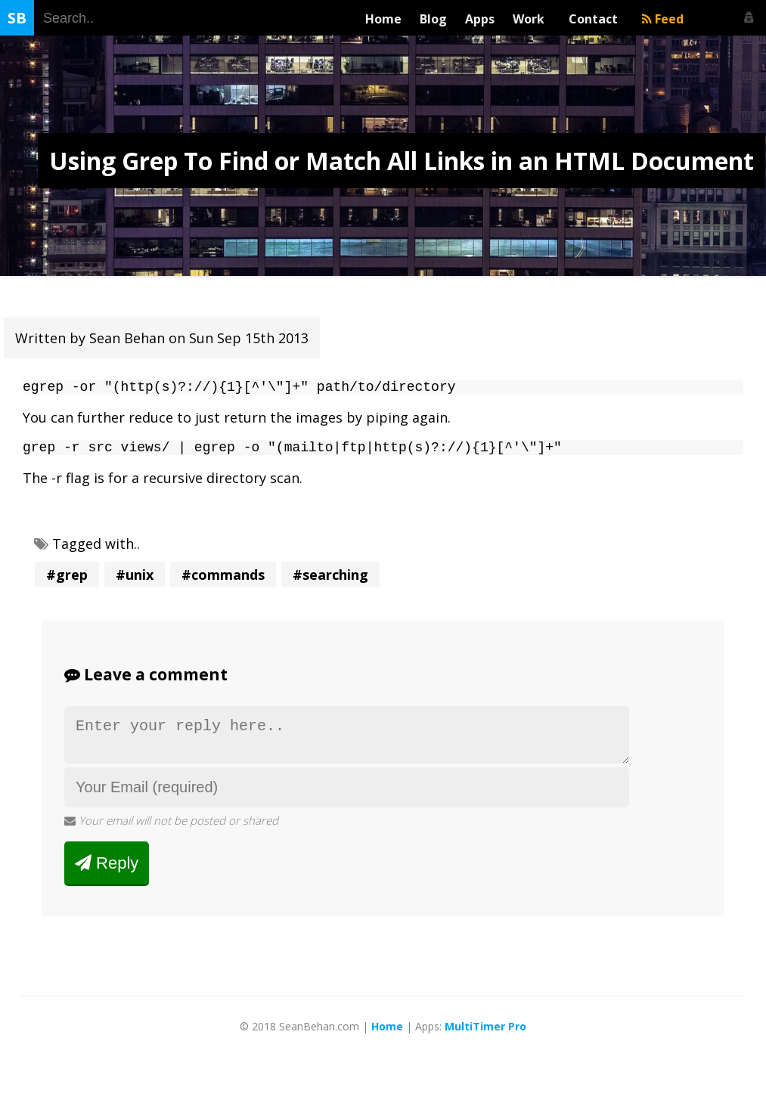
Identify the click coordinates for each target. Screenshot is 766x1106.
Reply (106, 875)
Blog (433, 19)
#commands (223, 581)
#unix (135, 581)
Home (383, 19)
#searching (330, 581)
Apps (480, 19)
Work (531, 19)
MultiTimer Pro (485, 1038)
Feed (663, 19)
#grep (67, 581)
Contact (596, 19)
